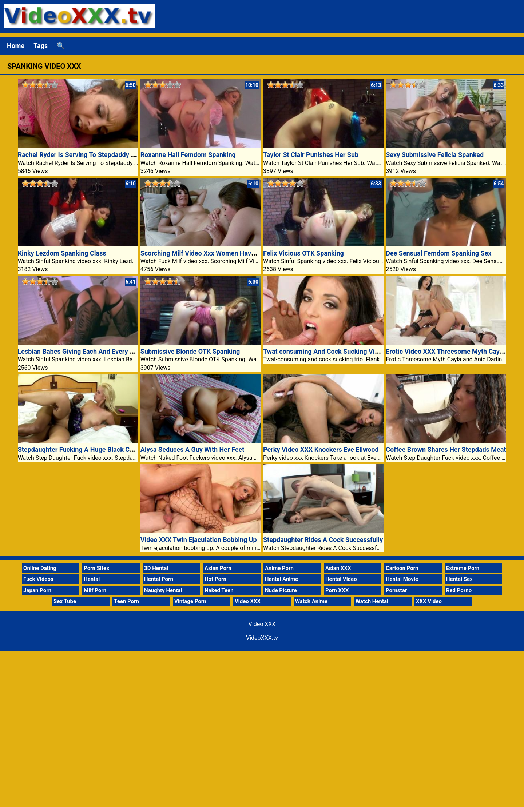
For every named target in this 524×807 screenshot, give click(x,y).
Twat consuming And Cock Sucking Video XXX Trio (338, 351)
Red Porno (459, 590)
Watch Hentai (372, 601)
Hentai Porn (158, 579)
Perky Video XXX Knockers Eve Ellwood (321, 449)
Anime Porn (279, 568)
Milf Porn (95, 590)
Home (15, 45)
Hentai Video (341, 579)
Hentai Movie (402, 579)
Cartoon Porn (402, 568)
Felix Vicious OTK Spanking (303, 253)
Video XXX (248, 601)
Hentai (92, 579)
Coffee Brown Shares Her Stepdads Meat (446, 449)
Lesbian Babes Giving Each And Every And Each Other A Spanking (114, 351)
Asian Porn (218, 568)
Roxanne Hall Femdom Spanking (188, 154)
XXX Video (429, 601)
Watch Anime (311, 601)
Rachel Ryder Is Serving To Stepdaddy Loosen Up (90, 154)
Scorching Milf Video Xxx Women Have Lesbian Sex (216, 253)
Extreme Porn (462, 568)
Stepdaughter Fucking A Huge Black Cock (79, 449)
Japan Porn (37, 590)
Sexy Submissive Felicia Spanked (435, 154)
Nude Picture (281, 590)
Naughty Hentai (163, 590)
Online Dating (39, 568)
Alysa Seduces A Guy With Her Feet (192, 449)
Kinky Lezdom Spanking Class (62, 253)
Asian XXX (338, 568)
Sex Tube (64, 601)
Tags (40, 45)
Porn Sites (96, 568)
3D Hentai (156, 568)
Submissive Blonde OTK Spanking (190, 351)
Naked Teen (219, 590)
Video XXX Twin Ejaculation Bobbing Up (198, 539)
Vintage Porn (190, 601)
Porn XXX (337, 590)
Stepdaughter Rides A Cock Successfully (323, 539)
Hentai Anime (281, 579)
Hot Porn (215, 579)
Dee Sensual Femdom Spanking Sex (438, 253)
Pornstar (396, 590)
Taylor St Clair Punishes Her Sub (310, 154)
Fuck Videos (38, 579)
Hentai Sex (459, 579)
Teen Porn (126, 601)
